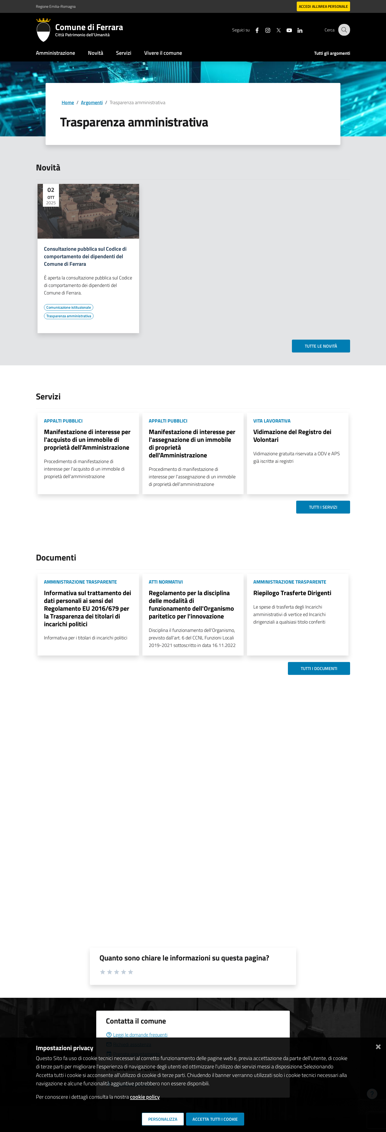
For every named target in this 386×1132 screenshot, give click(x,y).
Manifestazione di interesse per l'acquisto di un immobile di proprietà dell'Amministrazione (87, 439)
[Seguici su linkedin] (296, 30)
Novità (95, 53)
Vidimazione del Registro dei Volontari (292, 435)
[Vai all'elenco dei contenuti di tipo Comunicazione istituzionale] (68, 307)
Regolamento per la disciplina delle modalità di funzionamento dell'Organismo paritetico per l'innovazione (191, 604)
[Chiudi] (378, 1046)
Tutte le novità (321, 346)
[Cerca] (343, 29)
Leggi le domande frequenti (137, 1034)
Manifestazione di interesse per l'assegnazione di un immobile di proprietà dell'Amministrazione (192, 443)
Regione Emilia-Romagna (56, 6)
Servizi (123, 53)
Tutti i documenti (319, 668)
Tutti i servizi (323, 507)
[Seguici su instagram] (264, 30)
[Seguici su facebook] (253, 30)
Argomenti (92, 102)
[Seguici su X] (274, 30)
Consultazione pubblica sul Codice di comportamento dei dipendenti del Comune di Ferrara (85, 256)
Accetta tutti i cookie (215, 1119)
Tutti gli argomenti (332, 53)
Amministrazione (55, 53)
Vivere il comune (163, 53)
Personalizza (162, 1119)
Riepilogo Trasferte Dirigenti (292, 593)
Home (68, 102)
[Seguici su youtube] (285, 30)
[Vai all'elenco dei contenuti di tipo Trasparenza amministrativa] (69, 316)
